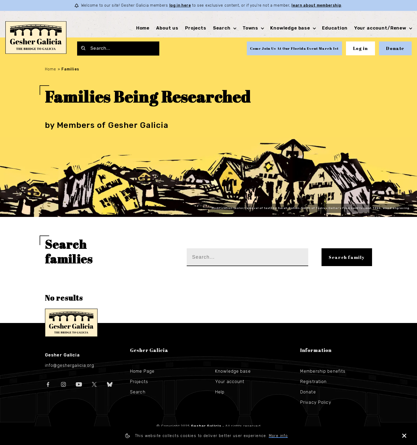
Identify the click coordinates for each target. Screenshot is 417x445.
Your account (229, 381)
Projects (195, 28)
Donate (395, 48)
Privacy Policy (315, 402)
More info (278, 436)
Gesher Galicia (71, 323)
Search (222, 28)
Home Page (142, 371)
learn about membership (316, 5)
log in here (180, 5)
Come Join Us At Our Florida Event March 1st (294, 48)
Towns (250, 28)
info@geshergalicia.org (69, 365)
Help (219, 391)
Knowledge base (290, 28)
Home (142, 28)
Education (335, 28)
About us (167, 28)
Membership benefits (322, 371)
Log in (360, 48)
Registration (313, 381)
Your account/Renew (380, 28)
